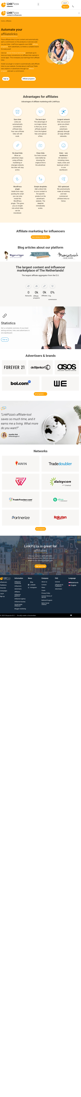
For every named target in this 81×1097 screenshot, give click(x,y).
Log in (2, 593)
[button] (38, 4)
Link (13, 3)
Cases (43, 590)
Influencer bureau (19, 601)
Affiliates (17, 592)
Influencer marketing (17, 582)
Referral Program (47, 600)
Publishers (3, 585)
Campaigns (3, 591)
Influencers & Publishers (59, 585)
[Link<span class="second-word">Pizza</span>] (3, 4)
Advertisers (18, 589)
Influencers (3, 582)
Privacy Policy (46, 593)
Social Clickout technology (16, 53)
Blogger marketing (20, 609)
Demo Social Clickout (45, 603)
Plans (43, 587)
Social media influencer (18, 605)
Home (3, 21)
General (57, 582)
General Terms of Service (47, 596)
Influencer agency (20, 599)
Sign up (2, 596)
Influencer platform (17, 595)
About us (44, 582)
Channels (3, 588)
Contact (44, 584)
